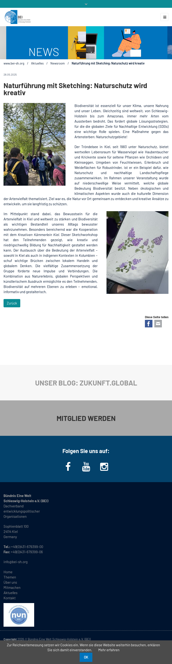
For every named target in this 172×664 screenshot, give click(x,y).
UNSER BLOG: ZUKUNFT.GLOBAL (86, 382)
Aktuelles (37, 63)
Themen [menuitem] (10, 577)
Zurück (12, 303)
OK (86, 657)
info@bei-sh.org (16, 562)
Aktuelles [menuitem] (10, 593)
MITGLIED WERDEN (86, 418)
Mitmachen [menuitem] (12, 587)
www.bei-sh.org (14, 63)
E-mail (158, 323)
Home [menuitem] (8, 572)
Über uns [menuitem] (10, 582)
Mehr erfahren (108, 650)
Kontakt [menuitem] (10, 598)
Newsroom (57, 63)
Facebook (148, 323)
